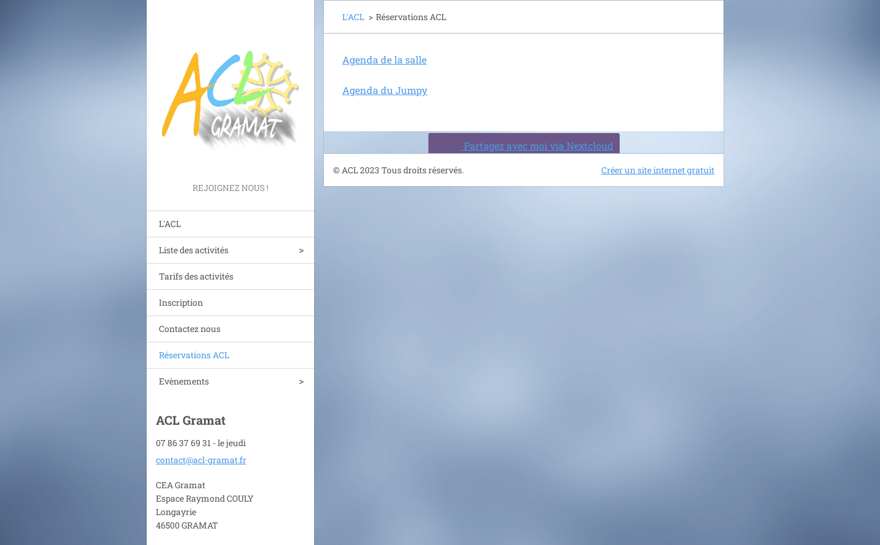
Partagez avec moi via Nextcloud (522, 145)
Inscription (181, 302)
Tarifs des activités (196, 276)
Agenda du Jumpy (384, 90)
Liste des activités (194, 250)
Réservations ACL (194, 355)
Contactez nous (190, 328)
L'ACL (170, 223)
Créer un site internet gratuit (657, 170)
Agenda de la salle (384, 59)
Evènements (184, 381)
